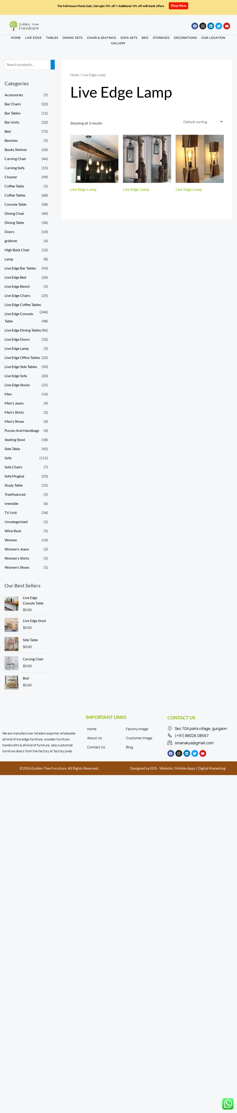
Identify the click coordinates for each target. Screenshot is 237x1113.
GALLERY (118, 43)
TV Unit (11, 512)
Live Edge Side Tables (21, 366)
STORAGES (161, 37)
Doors (9, 231)
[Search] (53, 65)
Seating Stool (15, 439)
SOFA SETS (128, 37)
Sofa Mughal (14, 476)
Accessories (14, 95)
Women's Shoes (17, 567)
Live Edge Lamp (17, 348)
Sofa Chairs (13, 467)
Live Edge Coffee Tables (23, 304)
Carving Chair (15, 158)
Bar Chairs (13, 104)
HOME (16, 37)
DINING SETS (73, 37)
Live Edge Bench (17, 286)
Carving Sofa (14, 168)
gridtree (11, 241)
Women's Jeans (17, 549)
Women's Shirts (17, 558)
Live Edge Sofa (16, 376)
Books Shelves (16, 149)
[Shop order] (203, 122)
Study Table (14, 485)
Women (11, 540)
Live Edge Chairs (17, 295)
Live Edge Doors (17, 339)
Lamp (9, 259)
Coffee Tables (15, 195)
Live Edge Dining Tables (23, 330)
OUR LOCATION (213, 37)
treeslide (11, 503)
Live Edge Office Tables (22, 357)
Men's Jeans (14, 403)
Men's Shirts (14, 412)
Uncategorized (16, 521)
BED (145, 37)
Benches (11, 140)
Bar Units (12, 122)
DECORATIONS (185, 37)
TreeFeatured (15, 494)
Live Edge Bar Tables (20, 268)
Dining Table (14, 222)
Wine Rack (13, 531)
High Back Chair (17, 250)
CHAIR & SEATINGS (101, 37)
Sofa (8, 458)
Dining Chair (14, 213)
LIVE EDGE (33, 37)
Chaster (11, 177)
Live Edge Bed (15, 277)
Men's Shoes (14, 421)
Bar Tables (13, 113)
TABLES (52, 37)
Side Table (12, 448)
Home (74, 75)
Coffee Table (14, 186)
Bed (8, 131)
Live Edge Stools (17, 385)
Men (8, 394)
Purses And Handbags (22, 430)
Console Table (15, 204)
